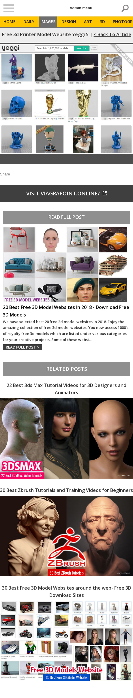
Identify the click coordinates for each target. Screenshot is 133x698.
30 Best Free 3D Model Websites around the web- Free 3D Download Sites (66, 592)
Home (9, 21)
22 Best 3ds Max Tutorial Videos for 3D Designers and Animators (66, 389)
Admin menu (81, 8)
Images (47, 21)
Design (68, 21)
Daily (28, 21)
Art (88, 21)
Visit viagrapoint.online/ (66, 193)
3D (102, 21)
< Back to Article (112, 34)
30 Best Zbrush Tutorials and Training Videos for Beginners (66, 490)
